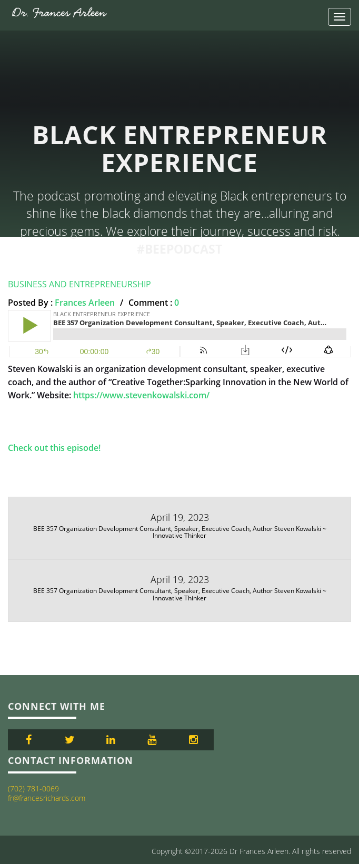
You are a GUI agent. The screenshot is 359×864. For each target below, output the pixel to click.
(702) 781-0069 (33, 788)
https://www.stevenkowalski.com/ (141, 395)
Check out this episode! (54, 448)
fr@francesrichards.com (46, 798)
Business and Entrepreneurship (79, 284)
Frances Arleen (85, 302)
